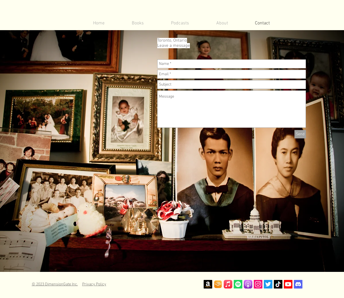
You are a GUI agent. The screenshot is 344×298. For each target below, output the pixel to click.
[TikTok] (278, 284)
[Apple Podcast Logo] (248, 284)
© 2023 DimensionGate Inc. (55, 284)
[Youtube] (288, 284)
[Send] (300, 134)
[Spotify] (238, 284)
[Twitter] (268, 284)
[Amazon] (208, 284)
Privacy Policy (94, 284)
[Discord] (298, 284)
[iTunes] (228, 284)
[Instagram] (258, 284)
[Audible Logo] (218, 284)
